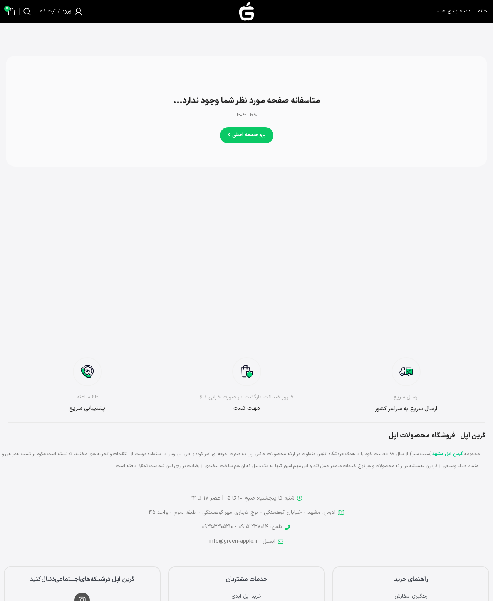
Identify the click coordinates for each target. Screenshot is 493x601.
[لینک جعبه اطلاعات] (406, 385)
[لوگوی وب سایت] (246, 11)
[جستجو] (27, 11)
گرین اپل (454, 454)
